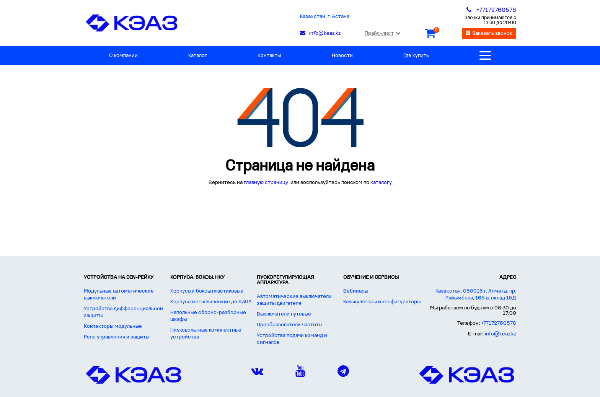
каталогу (381, 182)
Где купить (416, 56)
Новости (342, 56)
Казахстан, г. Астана (324, 17)
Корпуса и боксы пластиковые (206, 291)
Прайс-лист (382, 33)
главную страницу (266, 182)
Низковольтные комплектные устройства (205, 333)
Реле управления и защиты (116, 337)
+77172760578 (498, 323)
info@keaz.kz (500, 334)
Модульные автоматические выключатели (119, 294)
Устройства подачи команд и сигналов (292, 339)
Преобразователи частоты (289, 325)
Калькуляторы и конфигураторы (382, 302)
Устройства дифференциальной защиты (123, 312)
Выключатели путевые (284, 314)
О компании (123, 56)
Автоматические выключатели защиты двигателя (294, 300)
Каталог (197, 56)
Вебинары (355, 291)
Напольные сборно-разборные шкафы (208, 316)
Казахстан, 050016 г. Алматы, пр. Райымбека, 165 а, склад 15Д (475, 294)
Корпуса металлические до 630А (211, 302)
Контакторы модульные (113, 326)
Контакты (269, 56)
